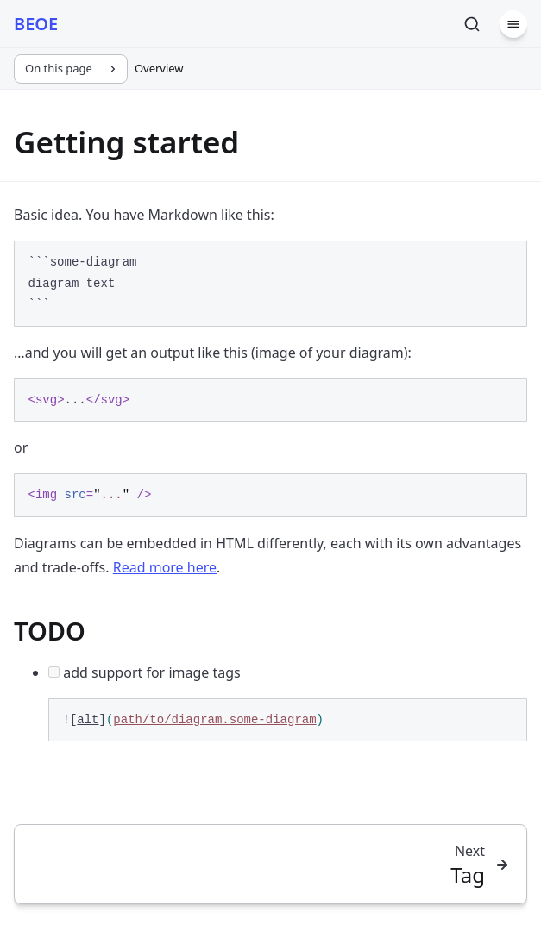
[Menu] (513, 24)
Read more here (165, 567)
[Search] (472, 24)
